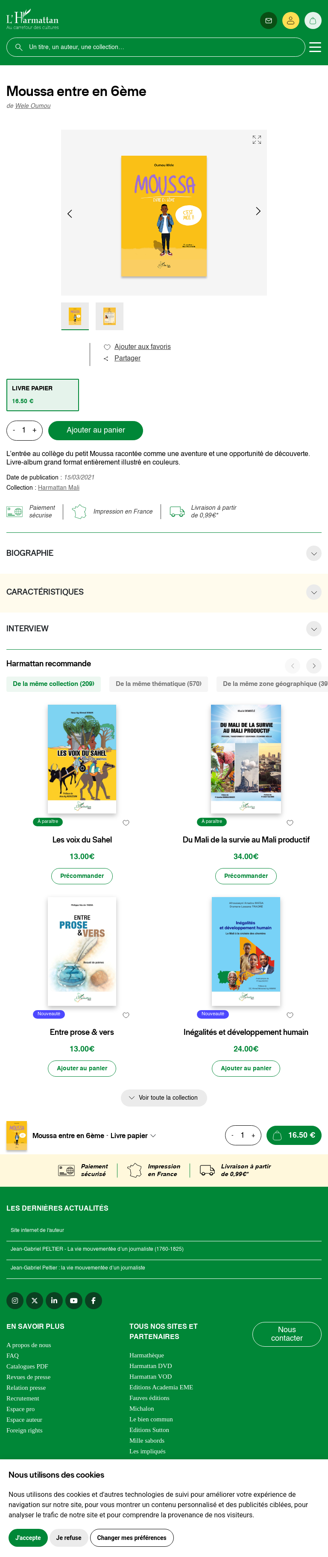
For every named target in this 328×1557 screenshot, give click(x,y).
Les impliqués (147, 1451)
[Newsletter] (268, 20)
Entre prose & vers (82, 1032)
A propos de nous (28, 1345)
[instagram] (14, 1300)
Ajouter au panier (96, 430)
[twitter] (34, 1300)
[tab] (42, 395)
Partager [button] (122, 358)
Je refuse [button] (69, 1537)
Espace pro (20, 1409)
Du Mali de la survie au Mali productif (246, 840)
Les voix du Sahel (82, 840)
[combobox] (136, 1135)
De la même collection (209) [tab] (53, 684)
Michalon (141, 1408)
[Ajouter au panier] (82, 1068)
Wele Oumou (32, 106)
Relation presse (26, 1387)
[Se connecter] (290, 20)
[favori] (125, 823)
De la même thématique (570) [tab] (159, 684)
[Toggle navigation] (315, 47)
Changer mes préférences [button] (132, 1537)
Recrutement (22, 1398)
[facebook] (93, 1300)
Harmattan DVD (150, 1365)
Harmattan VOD (150, 1376)
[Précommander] (82, 876)
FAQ (12, 1355)
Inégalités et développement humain (246, 1032)
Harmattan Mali (58, 488)
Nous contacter (287, 1334)
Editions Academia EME (161, 1387)
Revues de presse (28, 1377)
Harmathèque (146, 1355)
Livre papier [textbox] (129, 1135)
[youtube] (73, 1300)
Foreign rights (24, 1430)
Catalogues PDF (27, 1366)
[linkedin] (54, 1300)
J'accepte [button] (28, 1537)
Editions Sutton (149, 1429)
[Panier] (313, 20)
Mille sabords (146, 1440)
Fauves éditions (149, 1397)
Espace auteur (24, 1419)
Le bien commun (151, 1419)
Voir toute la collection (168, 1098)
